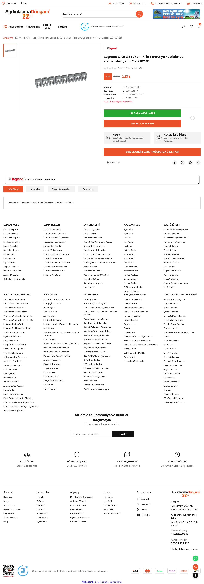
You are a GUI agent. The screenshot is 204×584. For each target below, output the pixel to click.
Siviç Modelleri (49, 389)
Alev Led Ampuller (11, 275)
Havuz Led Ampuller (12, 271)
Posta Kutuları (130, 332)
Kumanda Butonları (51, 364)
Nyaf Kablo (128, 234)
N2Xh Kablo (129, 254)
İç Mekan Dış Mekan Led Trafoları (98, 368)
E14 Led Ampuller (10, 234)
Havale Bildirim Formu (12, 509)
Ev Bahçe (41, 505)
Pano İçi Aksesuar (171, 340)
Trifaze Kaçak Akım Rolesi (175, 242)
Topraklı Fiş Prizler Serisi (13, 353)
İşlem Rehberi (76, 509)
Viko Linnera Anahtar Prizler (15, 312)
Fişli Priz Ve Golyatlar (12, 336)
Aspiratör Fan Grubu (92, 271)
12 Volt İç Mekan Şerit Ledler (95, 352)
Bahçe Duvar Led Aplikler (134, 353)
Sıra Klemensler (170, 386)
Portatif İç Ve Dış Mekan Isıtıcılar (97, 254)
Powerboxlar (8, 390)
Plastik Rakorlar (90, 266)
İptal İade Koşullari (78, 505)
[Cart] (199, 26)
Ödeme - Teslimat (78, 522)
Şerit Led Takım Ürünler (93, 372)
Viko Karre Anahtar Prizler (14, 299)
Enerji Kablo (42, 513)
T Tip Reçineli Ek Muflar (173, 398)
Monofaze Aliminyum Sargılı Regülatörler (21, 406)
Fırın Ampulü (8, 254)
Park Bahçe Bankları (132, 316)
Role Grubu (48, 385)
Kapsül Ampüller (10, 246)
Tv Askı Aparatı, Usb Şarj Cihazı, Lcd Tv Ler (61, 343)
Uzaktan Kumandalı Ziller (94, 246)
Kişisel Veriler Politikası (80, 517)
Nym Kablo (128, 242)
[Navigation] (13, 26)
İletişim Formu (9, 505)
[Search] (102, 14)
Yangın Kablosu (131, 279)
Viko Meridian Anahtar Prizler (15, 303)
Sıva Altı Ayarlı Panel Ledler (54, 234)
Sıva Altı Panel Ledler (52, 229)
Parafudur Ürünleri (171, 262)
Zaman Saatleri (50, 312)
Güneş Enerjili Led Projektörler (97, 303)
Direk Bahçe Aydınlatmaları (95, 323)
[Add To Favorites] (192, 118)
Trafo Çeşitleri (49, 307)
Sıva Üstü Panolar (171, 357)
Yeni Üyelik (108, 497)
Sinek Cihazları (90, 234)
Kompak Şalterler (171, 246)
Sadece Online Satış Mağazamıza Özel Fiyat (152, 151)
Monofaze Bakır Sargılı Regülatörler (18, 402)
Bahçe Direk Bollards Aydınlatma (138, 336)
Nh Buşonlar (169, 287)
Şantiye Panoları (171, 312)
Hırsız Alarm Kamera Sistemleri (56, 352)
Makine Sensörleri (51, 376)
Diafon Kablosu (130, 266)
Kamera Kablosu (131, 283)
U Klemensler (169, 377)
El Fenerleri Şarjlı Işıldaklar (94, 376)
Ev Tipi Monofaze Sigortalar (176, 229)
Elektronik (41, 509)
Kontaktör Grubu (171, 254)
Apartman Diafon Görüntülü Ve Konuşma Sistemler (61, 333)
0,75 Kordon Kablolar (133, 287)
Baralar (167, 336)
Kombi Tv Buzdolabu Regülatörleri (18, 398)
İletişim (24, 3)
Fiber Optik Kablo (131, 291)
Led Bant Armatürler (52, 275)
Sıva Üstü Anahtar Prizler (13, 332)
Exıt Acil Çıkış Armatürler (94, 385)
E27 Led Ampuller (10, 229)
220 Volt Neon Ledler (93, 364)
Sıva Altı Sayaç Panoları (174, 324)
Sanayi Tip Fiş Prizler (12, 365)
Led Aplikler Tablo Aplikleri (135, 361)
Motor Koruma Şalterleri (174, 258)
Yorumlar (35, 189)
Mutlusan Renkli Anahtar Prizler (16, 328)
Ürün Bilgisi (13, 189)
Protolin (167, 390)
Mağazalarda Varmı (142, 113)
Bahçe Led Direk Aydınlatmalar (137, 340)
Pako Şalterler (49, 372)
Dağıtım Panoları (171, 303)
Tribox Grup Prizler (11, 382)
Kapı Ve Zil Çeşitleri (92, 229)
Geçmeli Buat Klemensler (175, 361)
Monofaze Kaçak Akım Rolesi (176, 238)
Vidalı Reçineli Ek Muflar (174, 402)
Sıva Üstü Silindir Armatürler (55, 266)
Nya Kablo (128, 229)
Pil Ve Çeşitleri (49, 339)
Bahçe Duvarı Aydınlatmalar (136, 312)
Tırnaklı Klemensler (172, 373)
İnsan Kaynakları (10, 517)
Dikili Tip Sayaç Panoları (174, 320)
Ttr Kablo (128, 238)
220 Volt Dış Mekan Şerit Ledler (97, 356)
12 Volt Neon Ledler (92, 360)
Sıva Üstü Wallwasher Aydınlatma (98, 331)
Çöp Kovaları (129, 324)
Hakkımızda (8, 497)
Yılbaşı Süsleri (130, 349)
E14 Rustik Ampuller (11, 242)
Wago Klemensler (171, 382)
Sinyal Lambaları (50, 368)
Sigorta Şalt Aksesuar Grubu (176, 283)
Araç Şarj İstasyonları (52, 303)
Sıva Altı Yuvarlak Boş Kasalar (55, 238)
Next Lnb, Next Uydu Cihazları (56, 348)
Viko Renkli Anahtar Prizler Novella (17, 316)
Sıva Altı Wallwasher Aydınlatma (97, 327)
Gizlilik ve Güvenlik (78, 501)
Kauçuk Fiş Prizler (10, 340)
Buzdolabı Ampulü (11, 250)
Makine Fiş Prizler (10, 369)
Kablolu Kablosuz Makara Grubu (98, 258)
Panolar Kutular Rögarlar (174, 299)
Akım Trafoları (169, 266)
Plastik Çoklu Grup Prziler (14, 349)
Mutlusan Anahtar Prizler (13, 324)
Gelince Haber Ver (142, 123)
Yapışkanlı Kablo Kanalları (95, 250)
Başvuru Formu (76, 513)
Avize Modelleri (130, 357)
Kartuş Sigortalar (171, 275)
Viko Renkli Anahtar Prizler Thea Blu (18, 320)
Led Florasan (9, 258)
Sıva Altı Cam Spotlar (52, 246)
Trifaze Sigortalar (171, 234)
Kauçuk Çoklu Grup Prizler (14, 345)
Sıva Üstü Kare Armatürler (54, 271)
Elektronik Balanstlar (52, 320)
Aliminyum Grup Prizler (13, 361)
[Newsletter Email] (102, 434)
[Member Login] (183, 26)
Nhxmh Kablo (129, 258)
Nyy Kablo (128, 246)
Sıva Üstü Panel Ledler (52, 258)
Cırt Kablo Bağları (91, 279)
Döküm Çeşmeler (131, 320)
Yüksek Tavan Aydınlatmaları (96, 319)
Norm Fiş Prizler (9, 377)
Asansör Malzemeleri (52, 360)
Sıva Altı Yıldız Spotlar (52, 250)
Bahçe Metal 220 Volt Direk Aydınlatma (140, 345)
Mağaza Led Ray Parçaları (95, 348)
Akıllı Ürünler (48, 328)
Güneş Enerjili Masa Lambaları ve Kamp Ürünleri (100, 313)
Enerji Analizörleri (171, 279)
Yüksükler (168, 345)
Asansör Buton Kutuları (13, 386)
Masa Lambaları (90, 380)
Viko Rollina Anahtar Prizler (14, 307)
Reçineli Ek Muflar (171, 394)
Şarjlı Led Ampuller (11, 266)
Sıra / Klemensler (133, 87)
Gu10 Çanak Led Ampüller (14, 279)
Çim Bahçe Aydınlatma (134, 307)
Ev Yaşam (41, 501)
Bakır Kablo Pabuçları (173, 365)
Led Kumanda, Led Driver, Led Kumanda (60, 324)
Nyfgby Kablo (130, 250)
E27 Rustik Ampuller (11, 238)
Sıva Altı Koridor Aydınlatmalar (56, 254)
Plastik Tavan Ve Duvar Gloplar (97, 389)
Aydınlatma (42, 522)
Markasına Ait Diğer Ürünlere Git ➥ (32, 179)
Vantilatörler (89, 287)
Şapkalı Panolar (170, 307)
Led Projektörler (90, 299)
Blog (5, 522)
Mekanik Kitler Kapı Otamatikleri (57, 356)
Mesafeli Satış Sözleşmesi (81, 497)
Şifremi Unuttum (111, 505)
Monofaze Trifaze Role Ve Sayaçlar (179, 332)
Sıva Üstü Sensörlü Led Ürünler (56, 262)
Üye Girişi (108, 501)
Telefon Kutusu (170, 328)
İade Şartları (11, 3)
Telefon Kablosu (131, 275)
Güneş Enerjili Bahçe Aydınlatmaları (99, 307)
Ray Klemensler (170, 369)
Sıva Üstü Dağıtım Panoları (175, 316)
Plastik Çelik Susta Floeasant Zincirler (100, 262)
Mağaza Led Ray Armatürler (95, 339)
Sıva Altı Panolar (171, 353)
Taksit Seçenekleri (61, 189)
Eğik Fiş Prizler (9, 373)
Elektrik (40, 497)
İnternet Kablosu (131, 271)
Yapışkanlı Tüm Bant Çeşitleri (96, 275)
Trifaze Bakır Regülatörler (14, 410)
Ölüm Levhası (170, 349)
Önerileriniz (88, 189)
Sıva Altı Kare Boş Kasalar (54, 242)
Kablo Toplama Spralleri (94, 283)
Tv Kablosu (128, 262)
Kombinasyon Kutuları (13, 394)
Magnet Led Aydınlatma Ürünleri (97, 343)
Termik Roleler (170, 250)
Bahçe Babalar (130, 303)
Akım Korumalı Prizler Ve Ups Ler (56, 299)
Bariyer (127, 328)
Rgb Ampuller (9, 262)
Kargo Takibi (8, 513)
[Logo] (27, 14)
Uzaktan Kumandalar (93, 238)
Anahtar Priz (42, 517)
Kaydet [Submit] (123, 433)
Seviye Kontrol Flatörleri (53, 380)
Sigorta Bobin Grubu (173, 271)
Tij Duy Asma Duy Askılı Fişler (15, 357)
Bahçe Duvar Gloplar (133, 299)
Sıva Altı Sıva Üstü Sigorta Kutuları (98, 242)
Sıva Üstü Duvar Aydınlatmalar (96, 335)
